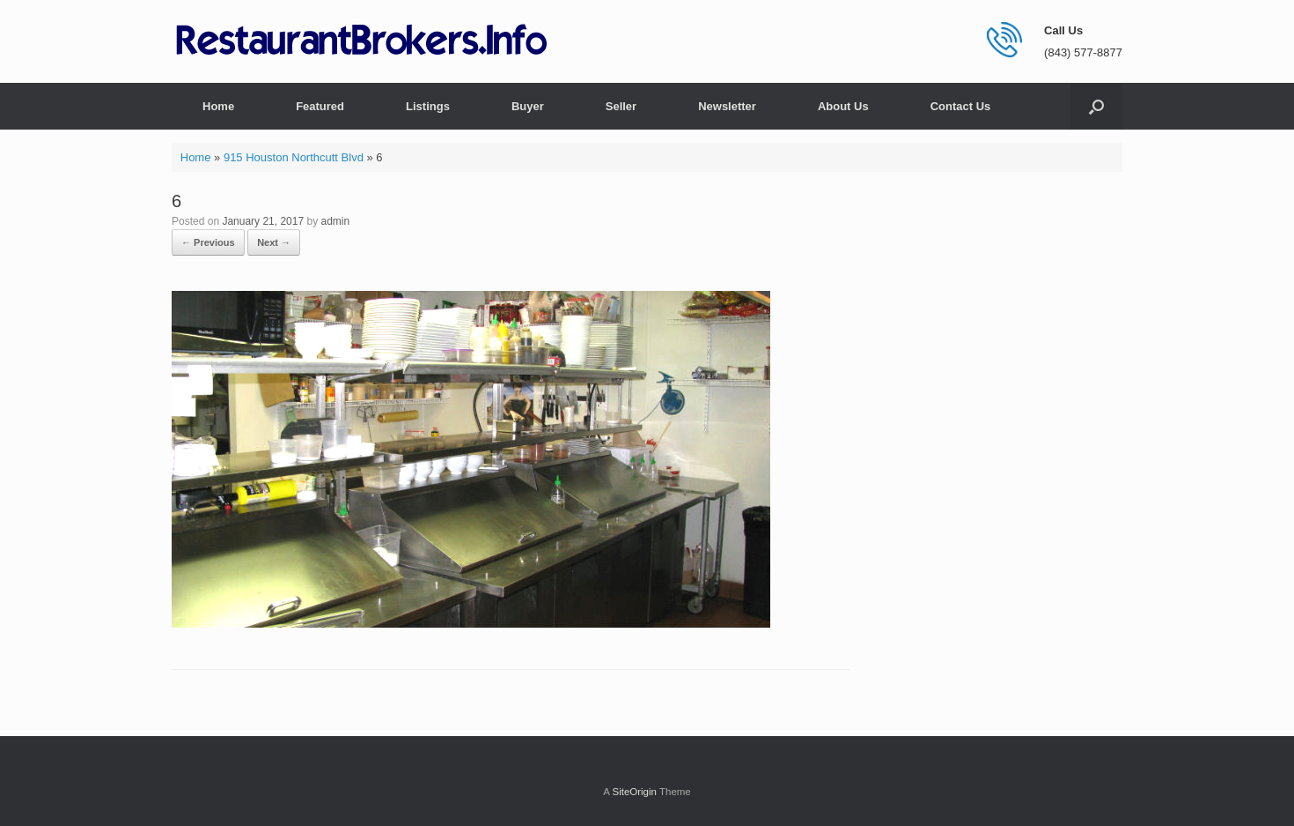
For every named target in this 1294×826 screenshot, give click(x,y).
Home (218, 106)
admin (335, 221)
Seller (621, 106)
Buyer (527, 106)
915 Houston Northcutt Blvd (294, 157)
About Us (843, 106)
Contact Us (960, 106)
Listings (428, 106)
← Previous (208, 242)
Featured (320, 106)
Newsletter (727, 106)
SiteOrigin (634, 791)
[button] (1096, 106)
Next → (273, 242)
